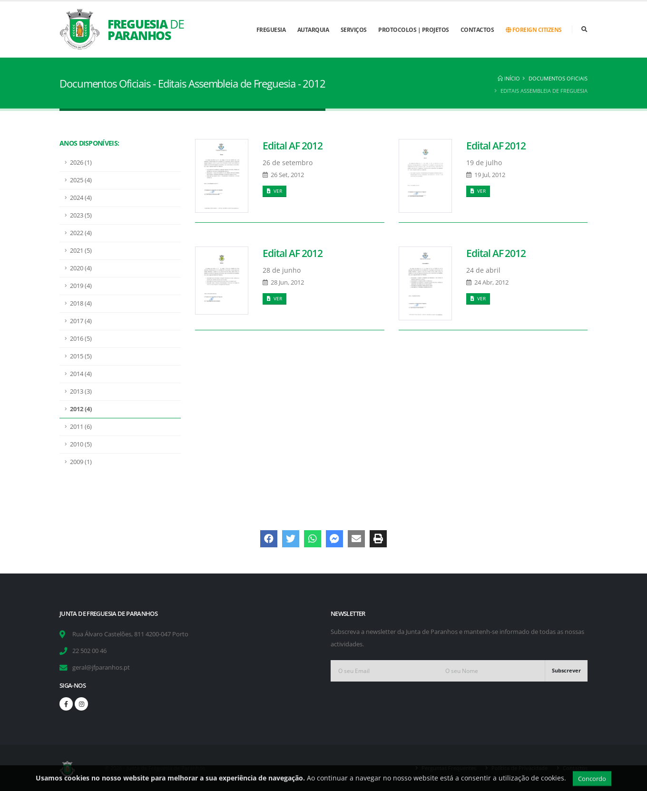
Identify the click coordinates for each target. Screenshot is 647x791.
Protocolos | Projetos (413, 30)
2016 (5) (81, 339)
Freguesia (271, 30)
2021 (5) (81, 251)
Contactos (477, 30)
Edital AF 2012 (292, 145)
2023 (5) (81, 215)
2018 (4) (81, 303)
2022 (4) (81, 233)
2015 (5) (81, 356)
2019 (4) (81, 286)
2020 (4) (81, 268)
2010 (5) (81, 444)
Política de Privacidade (519, 767)
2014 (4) (81, 374)
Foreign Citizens (534, 30)
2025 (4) (81, 180)
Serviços (354, 30)
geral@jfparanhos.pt (101, 667)
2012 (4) (81, 409)
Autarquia (313, 30)
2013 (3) (81, 391)
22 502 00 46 (89, 651)
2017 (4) (81, 321)
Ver (274, 191)
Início (509, 78)
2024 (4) (81, 198)
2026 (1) (81, 162)
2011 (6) (81, 427)
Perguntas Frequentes (449, 767)
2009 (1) (81, 462)
